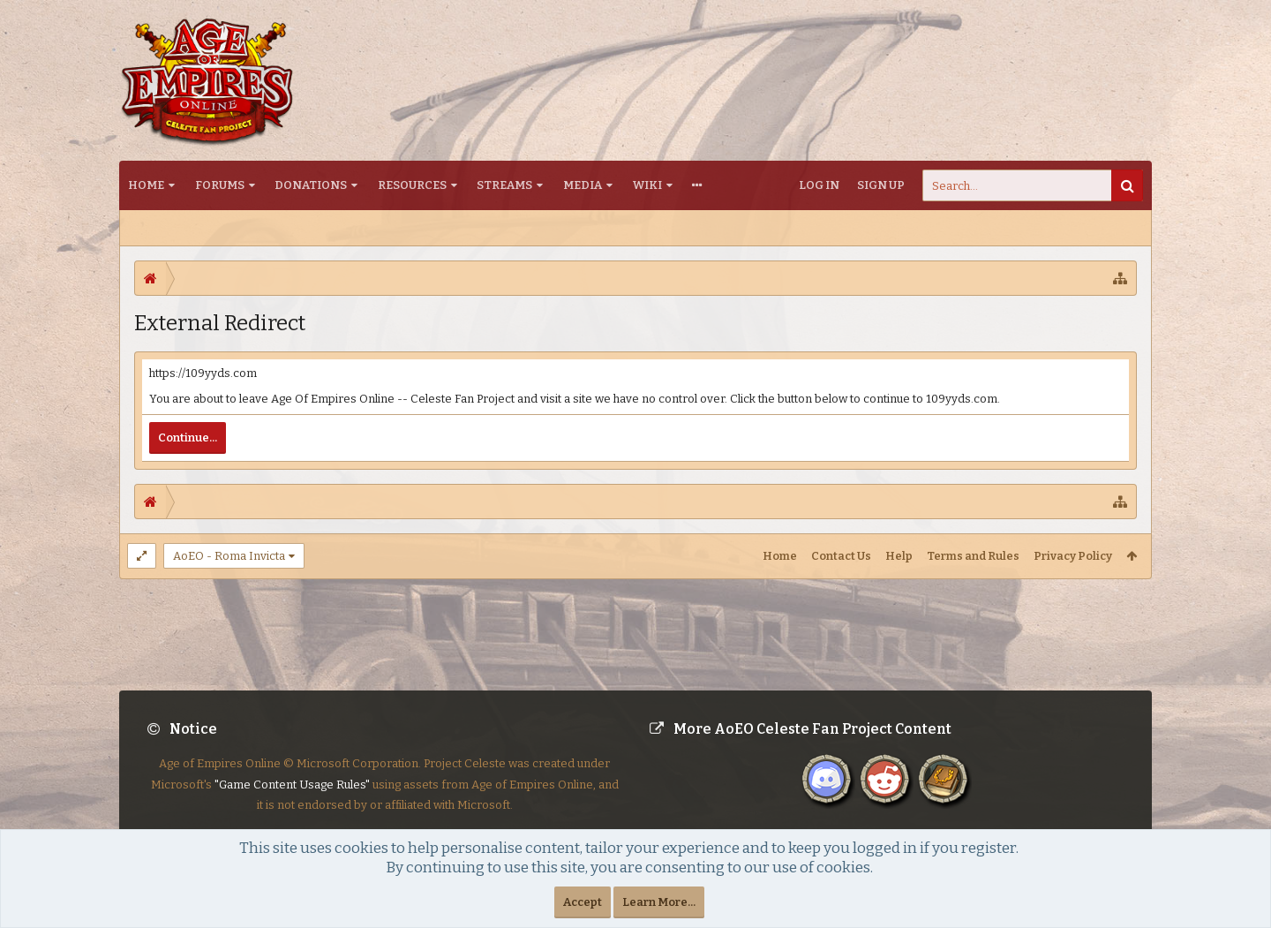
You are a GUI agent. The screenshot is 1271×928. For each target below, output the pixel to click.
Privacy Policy (1073, 555)
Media (582, 185)
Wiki (647, 185)
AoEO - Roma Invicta (229, 555)
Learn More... (659, 902)
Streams (504, 185)
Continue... (187, 437)
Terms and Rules (973, 555)
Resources (412, 185)
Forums (219, 185)
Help (899, 555)
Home (146, 185)
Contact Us (841, 555)
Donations (311, 185)
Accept (582, 902)
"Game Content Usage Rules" (292, 798)
